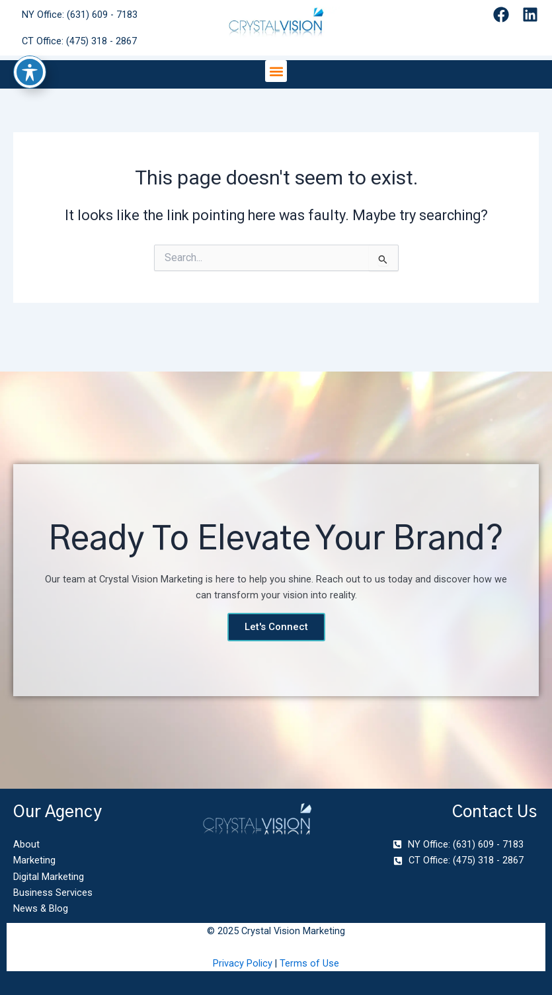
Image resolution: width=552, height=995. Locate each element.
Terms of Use (309, 963)
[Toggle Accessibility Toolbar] (30, 36)
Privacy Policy (242, 963)
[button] (276, 71)
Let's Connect (276, 627)
